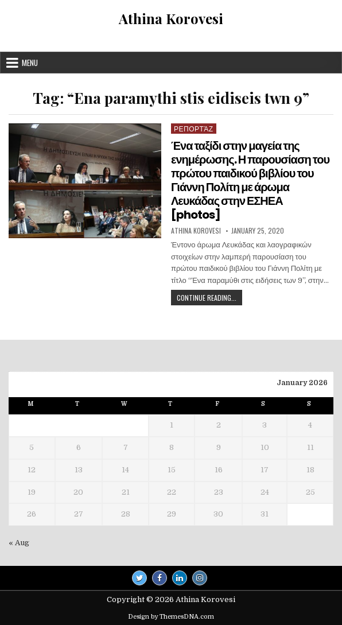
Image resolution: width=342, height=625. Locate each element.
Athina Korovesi (171, 18)
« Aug (19, 542)
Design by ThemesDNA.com (171, 616)
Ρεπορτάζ (193, 128)
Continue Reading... (209, 298)
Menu (30, 62)
